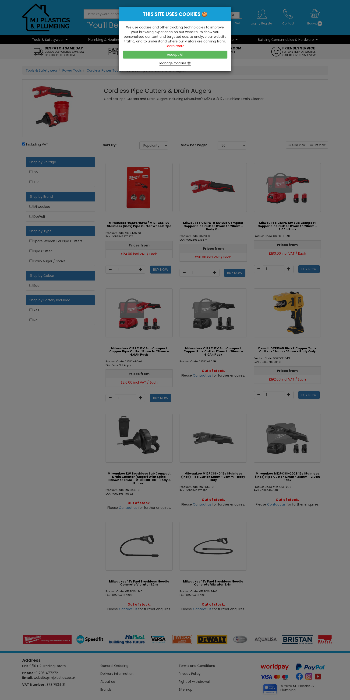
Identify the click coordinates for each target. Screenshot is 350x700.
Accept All (175, 54)
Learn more (175, 46)
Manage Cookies (175, 63)
